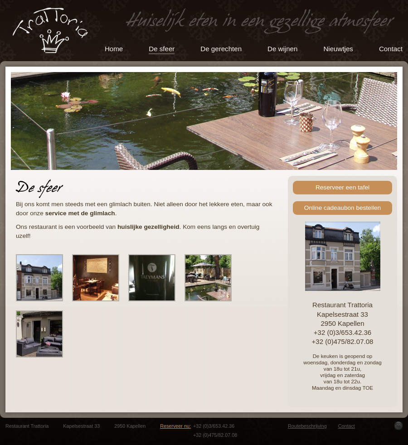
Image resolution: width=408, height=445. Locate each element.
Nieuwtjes (338, 49)
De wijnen (282, 49)
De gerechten (221, 49)
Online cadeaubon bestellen (342, 207)
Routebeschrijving (307, 426)
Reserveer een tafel (342, 187)
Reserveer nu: (175, 426)
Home (114, 49)
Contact (391, 49)
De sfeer (162, 49)
